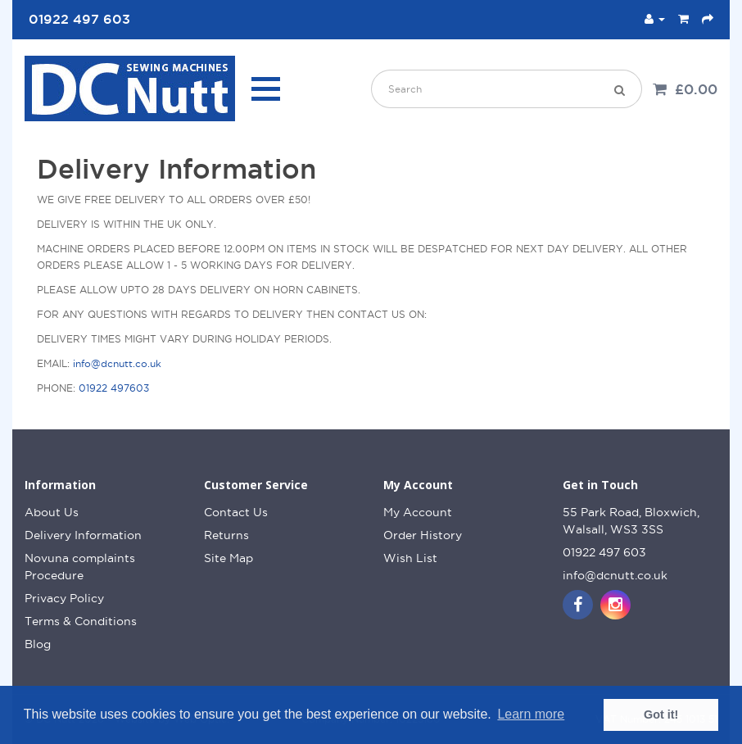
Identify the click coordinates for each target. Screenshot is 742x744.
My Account (417, 512)
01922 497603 (114, 388)
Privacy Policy (64, 598)
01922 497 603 (604, 552)
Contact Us (236, 512)
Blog (38, 644)
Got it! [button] (661, 714)
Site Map (228, 558)
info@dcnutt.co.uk (117, 363)
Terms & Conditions (81, 621)
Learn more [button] (530, 714)
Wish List (410, 558)
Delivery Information (83, 535)
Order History (422, 535)
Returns (226, 535)
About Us (52, 512)
